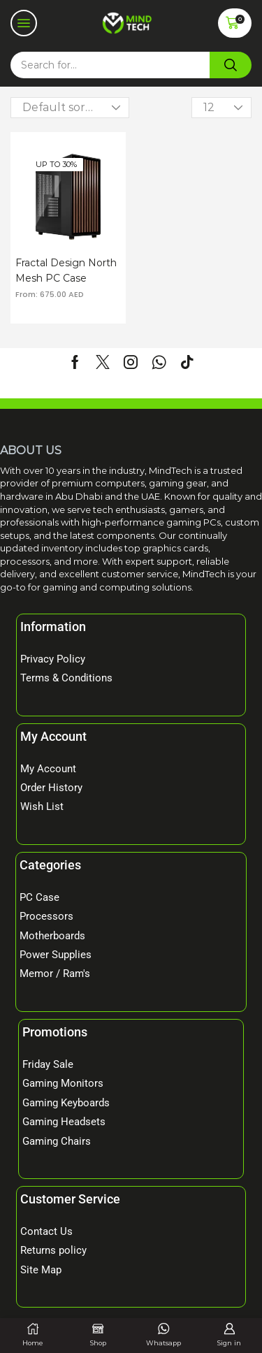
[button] (23, 23)
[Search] (231, 65)
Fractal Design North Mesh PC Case (66, 270)
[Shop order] (69, 107)
